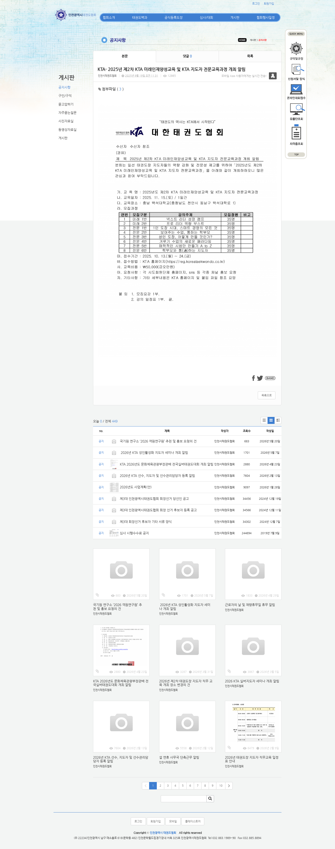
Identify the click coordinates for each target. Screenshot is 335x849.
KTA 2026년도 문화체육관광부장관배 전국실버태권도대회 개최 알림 (166, 464)
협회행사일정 (266, 17)
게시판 (234, 17)
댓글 (187, 56)
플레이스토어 (193, 821)
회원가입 (269, 3)
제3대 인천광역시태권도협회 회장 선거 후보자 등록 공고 (158, 510)
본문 (125, 56)
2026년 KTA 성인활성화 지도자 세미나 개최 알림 (154, 452)
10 (220, 785)
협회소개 (109, 17)
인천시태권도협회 (107, 75)
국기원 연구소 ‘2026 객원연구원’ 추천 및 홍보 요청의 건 (158, 441)
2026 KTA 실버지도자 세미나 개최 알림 (252, 681)
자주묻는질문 (67, 112)
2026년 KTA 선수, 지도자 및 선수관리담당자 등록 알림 (157, 475)
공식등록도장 (173, 17)
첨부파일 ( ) (111, 89)
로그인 (256, 3)
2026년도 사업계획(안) (136, 487)
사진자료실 (66, 121)
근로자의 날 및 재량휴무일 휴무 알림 (250, 605)
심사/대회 (206, 17)
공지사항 (64, 87)
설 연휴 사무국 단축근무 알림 (179, 757)
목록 (250, 56)
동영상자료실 (67, 129)
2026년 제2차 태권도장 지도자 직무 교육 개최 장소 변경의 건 (185, 683)
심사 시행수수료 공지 (134, 533)
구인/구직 (65, 95)
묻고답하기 (66, 104)
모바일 (173, 821)
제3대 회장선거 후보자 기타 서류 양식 (146, 521)
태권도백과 (139, 17)
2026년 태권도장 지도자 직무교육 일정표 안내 (251, 759)
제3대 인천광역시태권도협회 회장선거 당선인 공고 (154, 498)
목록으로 (266, 395)
